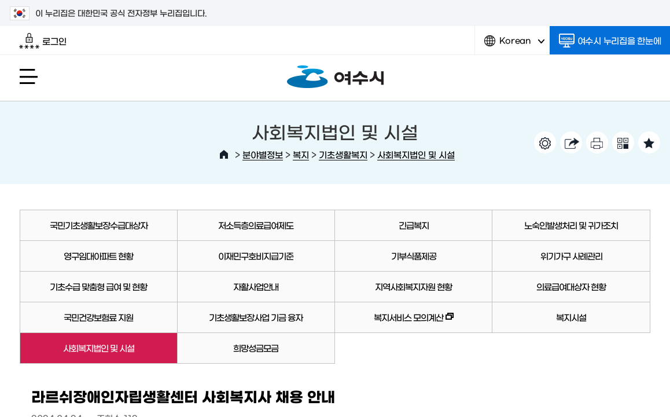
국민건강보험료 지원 (98, 317)
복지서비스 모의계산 (394, 322)
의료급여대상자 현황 (571, 286)
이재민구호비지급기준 (255, 255)
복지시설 (571, 317)
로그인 (42, 41)
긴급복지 (414, 225)
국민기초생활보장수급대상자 (99, 225)
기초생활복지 (343, 154)
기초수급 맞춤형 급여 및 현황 (98, 286)
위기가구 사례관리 (571, 255)
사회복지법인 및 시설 (416, 154)
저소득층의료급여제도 (255, 225)
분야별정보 (262, 154)
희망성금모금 (255, 347)
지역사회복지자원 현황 (413, 286)
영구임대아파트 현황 (98, 255)
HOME (224, 154)
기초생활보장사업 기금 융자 (256, 317)
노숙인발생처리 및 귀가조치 (571, 225)
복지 (301, 154)
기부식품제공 (413, 255)
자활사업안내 (255, 286)
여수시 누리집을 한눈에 (610, 40)
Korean (514, 44)
